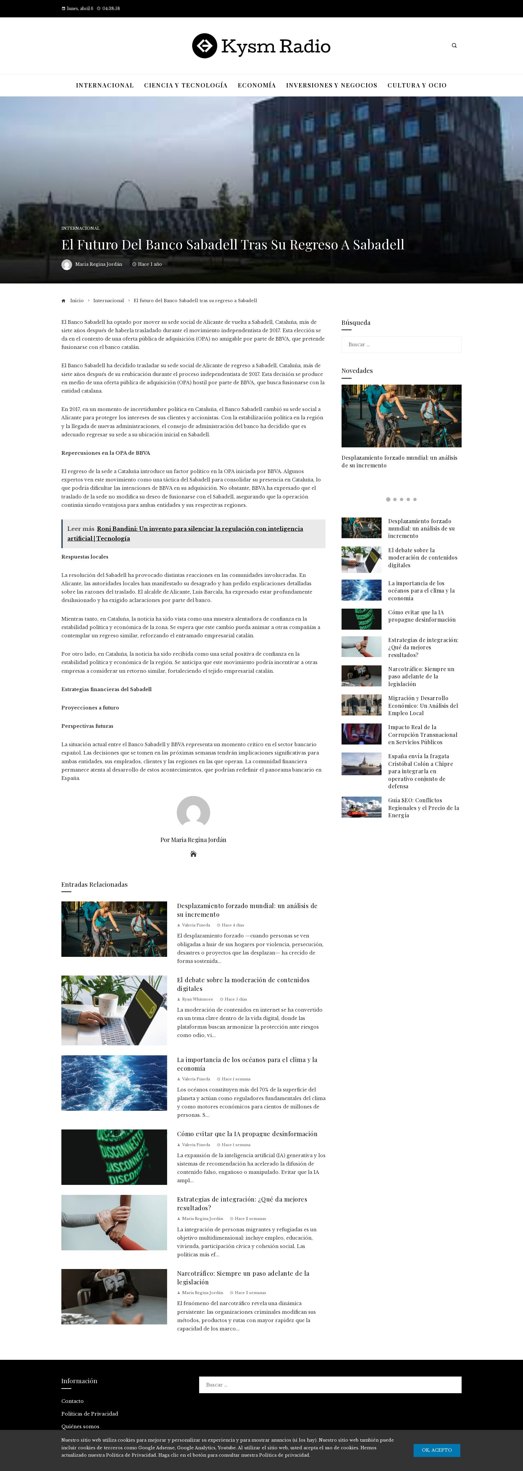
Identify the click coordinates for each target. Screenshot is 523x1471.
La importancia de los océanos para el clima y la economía (421, 591)
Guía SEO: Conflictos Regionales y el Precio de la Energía (423, 808)
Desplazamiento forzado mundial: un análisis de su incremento (421, 528)
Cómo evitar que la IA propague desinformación (247, 1133)
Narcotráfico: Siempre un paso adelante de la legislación (421, 676)
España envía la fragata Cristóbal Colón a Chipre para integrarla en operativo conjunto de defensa (420, 771)
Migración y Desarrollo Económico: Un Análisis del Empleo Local (423, 705)
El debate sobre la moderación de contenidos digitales (422, 558)
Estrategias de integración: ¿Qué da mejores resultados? (423, 647)
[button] (388, 499)
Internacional (80, 228)
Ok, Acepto (437, 1450)
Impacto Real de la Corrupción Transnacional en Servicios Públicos (422, 734)
